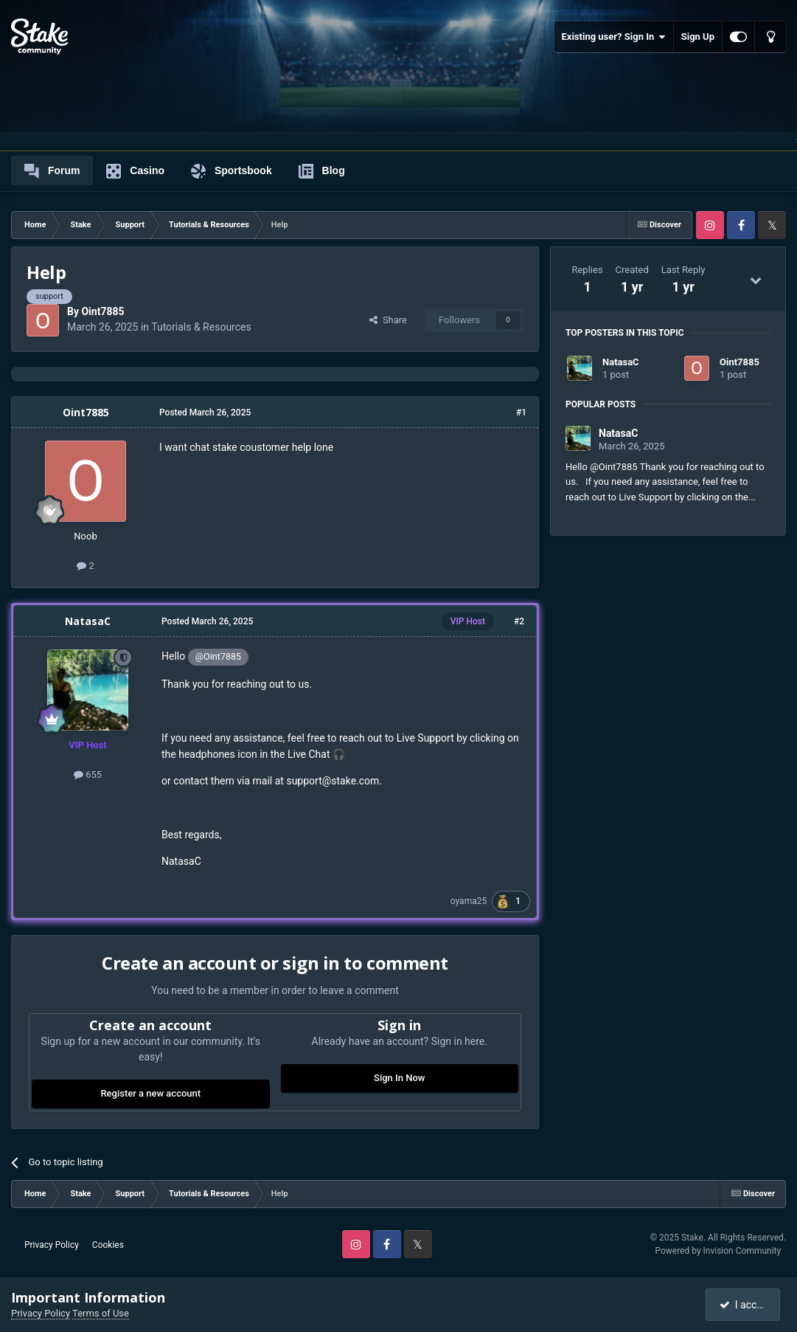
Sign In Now (399, 1077)
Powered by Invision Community (718, 1251)
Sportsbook (231, 171)
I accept (744, 1305)
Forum (52, 171)
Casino (135, 171)
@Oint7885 (218, 656)
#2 (519, 621)
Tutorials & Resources (201, 327)
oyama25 (468, 901)
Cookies (108, 1245)
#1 (521, 412)
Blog (322, 171)
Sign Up (697, 36)
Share (388, 319)
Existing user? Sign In (614, 36)
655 (88, 774)
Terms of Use (100, 1313)
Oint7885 (102, 311)
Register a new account (150, 1093)
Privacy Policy (51, 1245)
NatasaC (88, 621)
